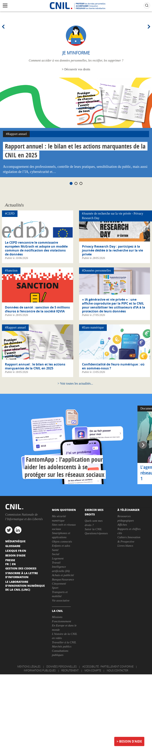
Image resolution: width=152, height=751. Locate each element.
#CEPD (10, 213)
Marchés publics (61, 646)
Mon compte (93, 670)
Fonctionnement (61, 621)
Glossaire (12, 546)
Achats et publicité (63, 575)
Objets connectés (62, 541)
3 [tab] (80, 183)
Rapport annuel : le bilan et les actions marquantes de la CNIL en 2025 (35, 366)
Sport (55, 587)
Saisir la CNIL (93, 529)
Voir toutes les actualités (75, 383)
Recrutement (70, 670)
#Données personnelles (96, 270)
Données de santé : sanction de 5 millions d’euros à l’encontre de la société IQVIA (37, 309)
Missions (57, 617)
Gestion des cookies (20, 568)
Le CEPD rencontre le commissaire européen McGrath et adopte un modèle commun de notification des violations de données (36, 248)
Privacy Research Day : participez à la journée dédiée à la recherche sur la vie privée (112, 250)
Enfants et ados (61, 545)
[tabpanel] (76, 127)
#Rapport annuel (16, 134)
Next (148, 26)
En (14, 564)
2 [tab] (76, 183)
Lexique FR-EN (15, 551)
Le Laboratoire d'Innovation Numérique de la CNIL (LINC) (25, 585)
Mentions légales (29, 666)
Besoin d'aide (130, 741)
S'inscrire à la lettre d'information (21, 575)
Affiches (122, 524)
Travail (56, 562)
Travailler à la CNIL (64, 642)
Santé (55, 550)
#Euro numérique (93, 327)
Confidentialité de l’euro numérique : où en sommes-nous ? (113, 366)
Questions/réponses (96, 533)
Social (55, 554)
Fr (7, 564)
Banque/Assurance (63, 579)
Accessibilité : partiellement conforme (108, 666)
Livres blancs (125, 545)
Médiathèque (15, 541)
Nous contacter (117, 670)
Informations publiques (40, 670)
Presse (10, 560)
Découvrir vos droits (77, 69)
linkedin (17, 529)
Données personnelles (61, 666)
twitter (8, 529)
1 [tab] (71, 183)
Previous (4, 26)
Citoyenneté (59, 583)
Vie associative (60, 600)
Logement (58, 558)
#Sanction (11, 270)
